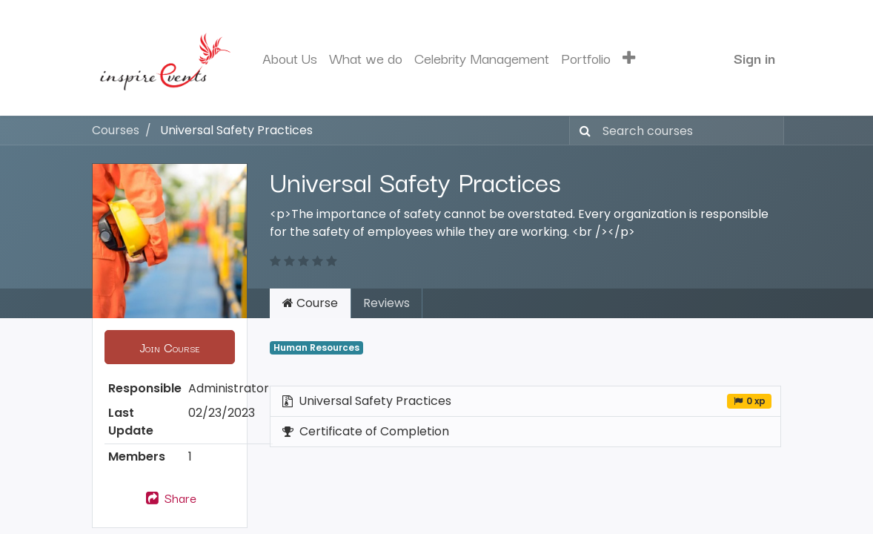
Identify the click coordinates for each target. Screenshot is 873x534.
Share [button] (170, 497)
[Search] (582, 130)
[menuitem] (289, 58)
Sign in (754, 58)
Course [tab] (310, 303)
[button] (629, 58)
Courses (115, 130)
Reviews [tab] (386, 303)
